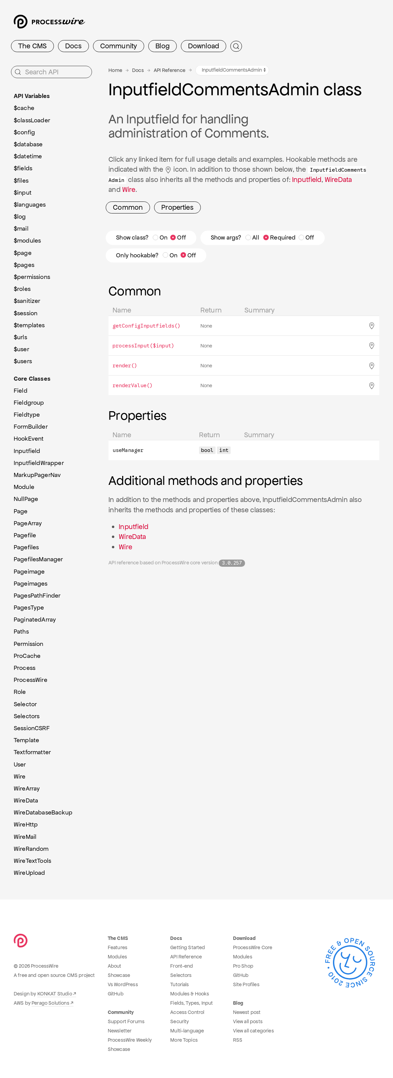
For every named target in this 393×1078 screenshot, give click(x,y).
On (160, 237)
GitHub (116, 994)
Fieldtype (27, 414)
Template (26, 740)
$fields (23, 168)
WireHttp (26, 824)
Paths (21, 631)
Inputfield (307, 179)
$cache (24, 108)
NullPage (26, 499)
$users (23, 361)
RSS (237, 1040)
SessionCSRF (32, 728)
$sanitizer (27, 301)
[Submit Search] (236, 46)
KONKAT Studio (54, 994)
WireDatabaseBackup (43, 812)
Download (203, 45)
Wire (129, 189)
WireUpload (29, 873)
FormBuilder (31, 426)
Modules (117, 957)
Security (179, 1021)
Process (24, 668)
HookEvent (29, 438)
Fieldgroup (29, 402)
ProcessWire (30, 680)
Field (20, 390)
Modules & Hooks (189, 994)
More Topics (184, 1040)
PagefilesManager (38, 559)
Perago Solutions (50, 1003)
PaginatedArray (35, 619)
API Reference (169, 70)
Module (24, 487)
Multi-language (187, 1031)
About (115, 966)
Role (20, 692)
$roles (22, 289)
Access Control (187, 1012)
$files (21, 180)
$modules (27, 240)
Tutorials (179, 984)
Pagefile (25, 535)
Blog (162, 45)
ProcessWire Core (253, 947)
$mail (21, 228)
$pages (24, 265)
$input (23, 192)
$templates (29, 325)
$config (24, 132)
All (252, 237)
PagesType (29, 607)
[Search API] (51, 72)
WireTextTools (32, 861)
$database (28, 144)
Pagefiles (26, 547)
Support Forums (126, 1021)
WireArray (27, 788)
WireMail (25, 837)
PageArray (28, 523)
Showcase (119, 975)
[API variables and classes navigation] (232, 70)
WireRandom (31, 849)
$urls (20, 337)
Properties (177, 207)
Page (21, 511)
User (20, 764)
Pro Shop (243, 966)
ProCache (27, 656)
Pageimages (31, 583)
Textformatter (32, 752)
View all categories (253, 1031)
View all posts (248, 1021)
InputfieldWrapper (39, 463)
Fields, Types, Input (191, 1003)
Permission (29, 644)
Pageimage (29, 571)
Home (115, 70)
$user (21, 349)
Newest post (247, 1012)
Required (279, 237)
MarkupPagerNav (37, 475)
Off (178, 237)
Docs (73, 45)
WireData (338, 179)
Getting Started (187, 947)
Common (128, 207)
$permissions (32, 277)
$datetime (28, 156)
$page (23, 253)
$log (20, 216)
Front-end (181, 966)
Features (117, 947)
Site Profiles (246, 984)
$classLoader (32, 120)
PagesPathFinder (37, 595)
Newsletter (120, 1031)
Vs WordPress (123, 984)
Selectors (26, 716)
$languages (30, 204)
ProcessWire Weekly (130, 1040)
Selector (25, 704)
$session (25, 313)
